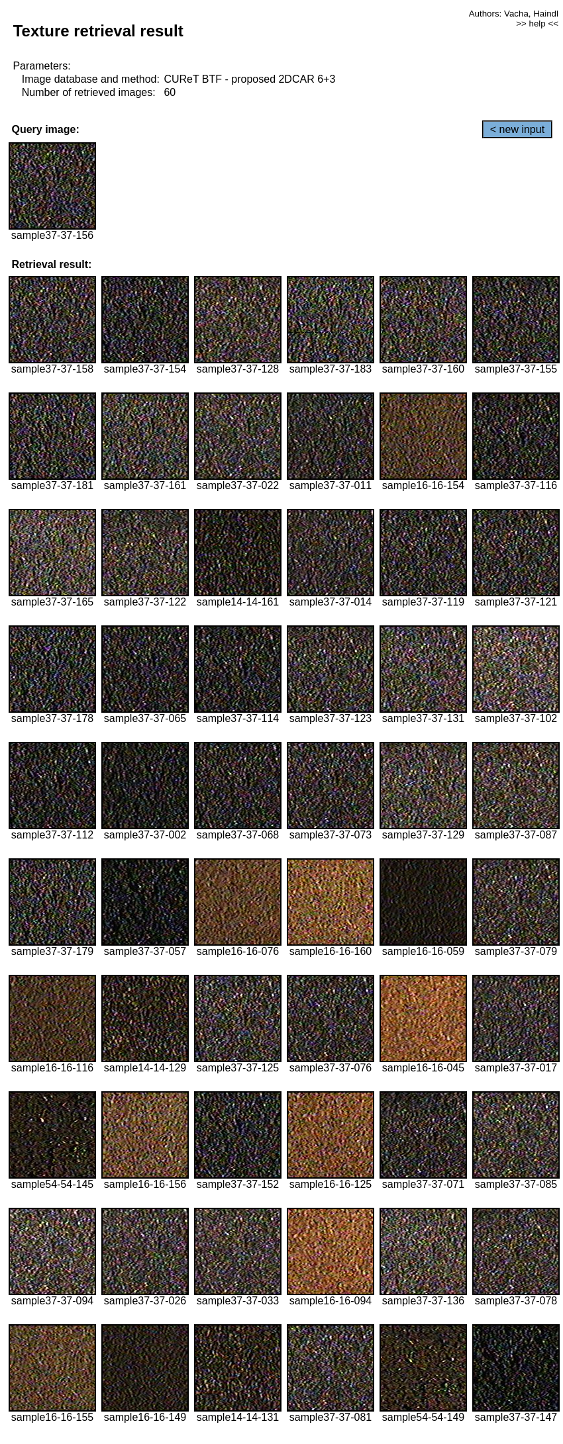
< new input (517, 129)
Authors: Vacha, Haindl (513, 14)
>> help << (537, 23)
